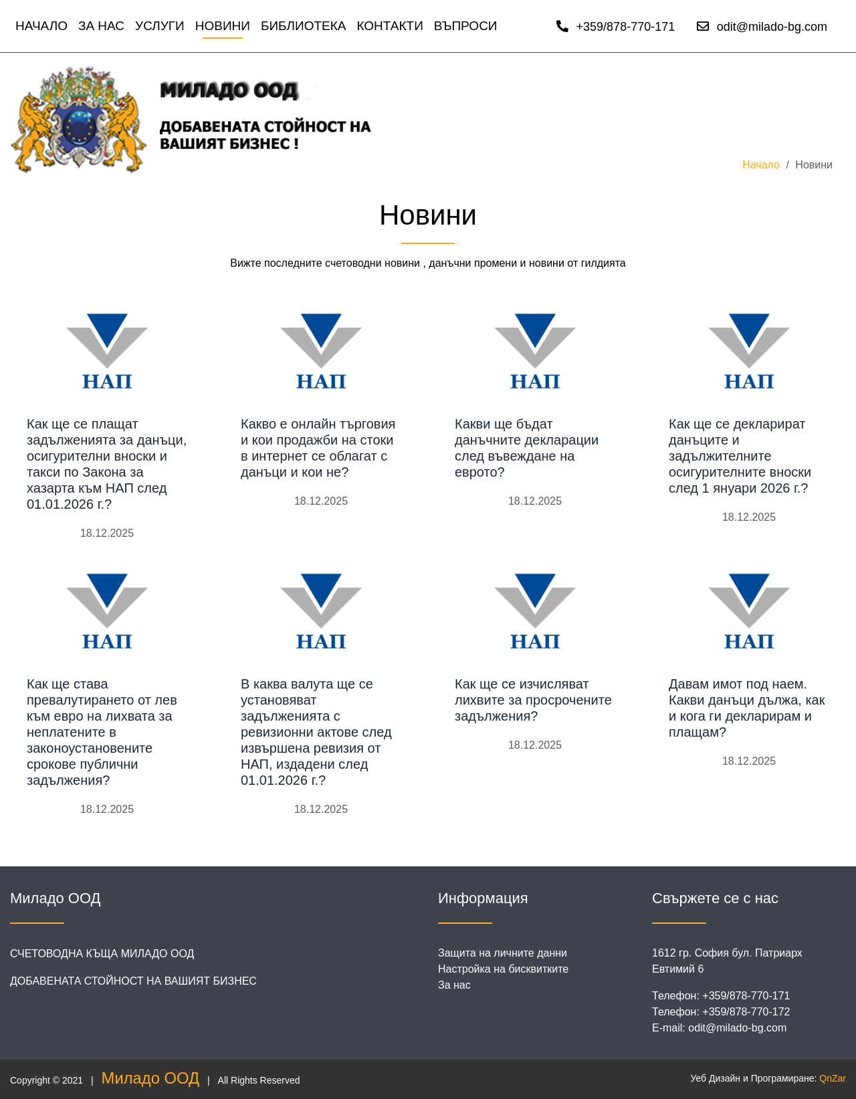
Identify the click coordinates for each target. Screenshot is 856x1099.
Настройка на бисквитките (503, 969)
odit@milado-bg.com (762, 26)
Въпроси (466, 26)
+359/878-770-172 (746, 1011)
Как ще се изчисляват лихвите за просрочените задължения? (533, 700)
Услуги (160, 26)
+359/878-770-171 (615, 26)
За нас (101, 26)
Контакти (389, 26)
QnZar (832, 1078)
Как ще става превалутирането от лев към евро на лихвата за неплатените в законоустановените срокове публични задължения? (102, 732)
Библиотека (303, 26)
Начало (41, 26)
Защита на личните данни (502, 953)
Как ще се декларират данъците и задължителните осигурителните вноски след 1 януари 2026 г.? (740, 455)
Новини (222, 26)
